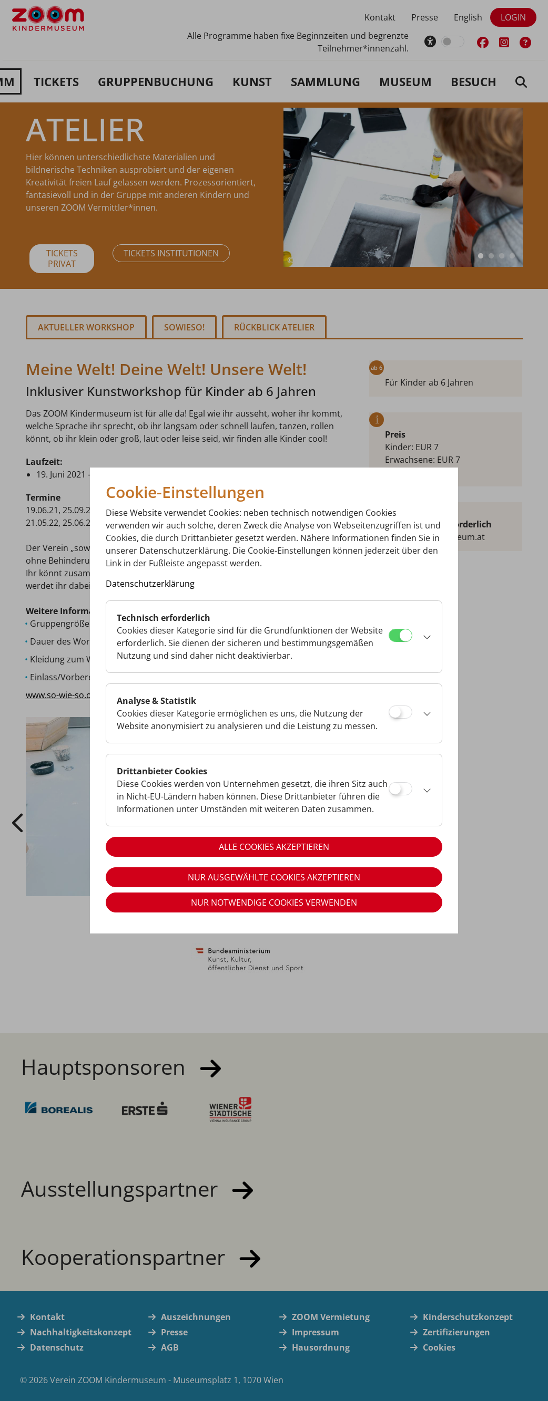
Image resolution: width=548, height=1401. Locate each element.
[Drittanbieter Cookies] (400, 788)
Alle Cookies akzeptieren (274, 847)
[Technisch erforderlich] (400, 635)
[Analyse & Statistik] (400, 712)
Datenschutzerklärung (150, 583)
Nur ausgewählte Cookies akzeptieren (274, 877)
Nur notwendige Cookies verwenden (274, 902)
